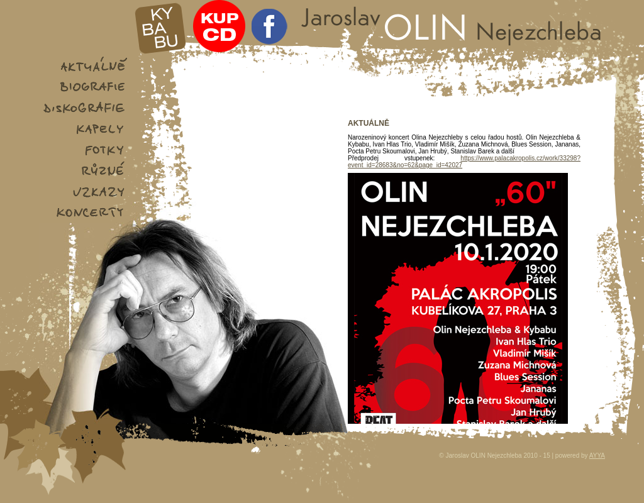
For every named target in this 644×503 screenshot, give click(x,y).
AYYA (597, 455)
